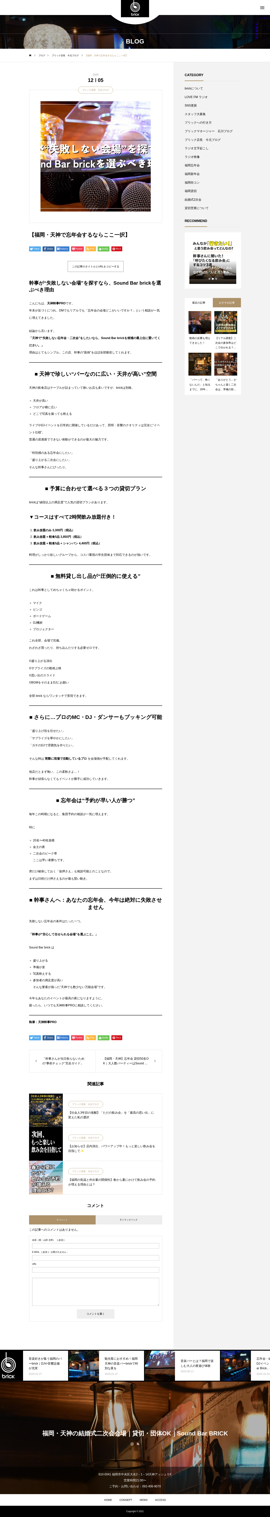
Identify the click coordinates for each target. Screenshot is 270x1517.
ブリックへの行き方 (198, 122)
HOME (108, 1499)
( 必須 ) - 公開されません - (50, 1252)
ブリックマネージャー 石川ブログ (209, 131)
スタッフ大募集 (195, 114)
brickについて (194, 88)
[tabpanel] (212, 260)
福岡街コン (192, 182)
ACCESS (160, 1499)
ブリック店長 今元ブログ (95, 90)
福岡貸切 (191, 191)
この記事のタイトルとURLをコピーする (95, 266)
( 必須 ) (48, 1240)
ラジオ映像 (192, 156)
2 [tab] (213, 279)
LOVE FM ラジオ (196, 97)
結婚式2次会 (193, 199)
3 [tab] (216, 279)
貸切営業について (197, 208)
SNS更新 (191, 105)
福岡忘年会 (192, 165)
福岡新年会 (192, 174)
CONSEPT (125, 1499)
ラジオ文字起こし (197, 148)
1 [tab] (209, 279)
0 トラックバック (129, 1219)
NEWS (144, 1499)
